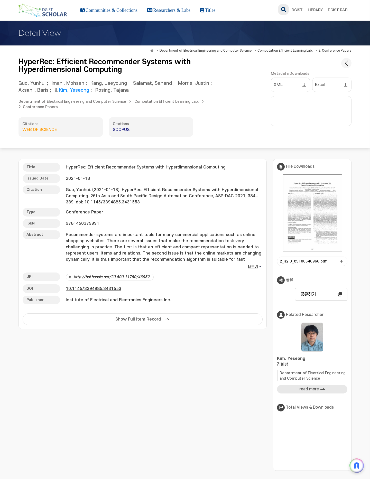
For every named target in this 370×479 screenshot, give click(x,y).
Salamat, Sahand (152, 83)
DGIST (297, 10)
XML (278, 84)
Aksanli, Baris (33, 90)
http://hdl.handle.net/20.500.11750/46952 (112, 277)
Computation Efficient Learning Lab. (285, 50)
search (283, 9)
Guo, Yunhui (31, 83)
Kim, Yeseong (74, 90)
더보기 (253, 267)
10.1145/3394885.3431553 (93, 288)
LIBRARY (315, 10)
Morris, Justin (193, 83)
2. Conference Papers (335, 50)
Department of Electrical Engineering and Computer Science (206, 50)
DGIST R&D (338, 10)
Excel (320, 84)
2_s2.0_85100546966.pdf (303, 261)
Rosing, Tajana (112, 90)
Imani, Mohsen (68, 83)
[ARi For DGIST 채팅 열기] (356, 465)
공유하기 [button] (308, 294)
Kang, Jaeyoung (108, 83)
